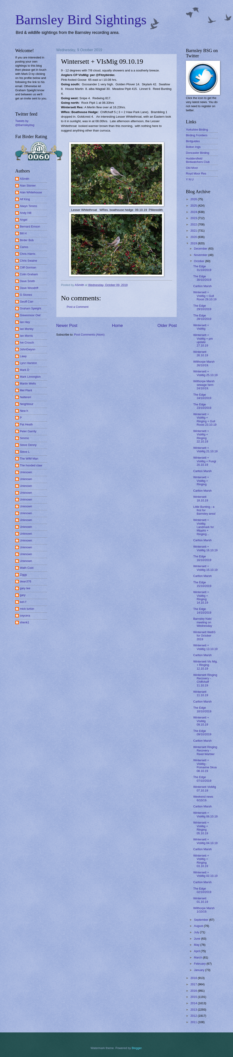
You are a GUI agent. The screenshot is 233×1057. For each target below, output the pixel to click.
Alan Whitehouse (31, 192)
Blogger (137, 1048)
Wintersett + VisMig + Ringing (201, 480)
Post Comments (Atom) (89, 334)
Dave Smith (27, 281)
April (197, 951)
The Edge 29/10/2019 (202, 307)
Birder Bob (27, 240)
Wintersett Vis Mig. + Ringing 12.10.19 (205, 665)
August (199, 926)
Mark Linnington (30, 376)
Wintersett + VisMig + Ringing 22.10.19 (201, 436)
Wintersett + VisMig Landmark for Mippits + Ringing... (203, 527)
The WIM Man (29, 458)
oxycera (25, 615)
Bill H (23, 233)
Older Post (167, 325)
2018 (194, 978)
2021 (194, 230)
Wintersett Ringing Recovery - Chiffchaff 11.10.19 (205, 680)
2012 (194, 1015)
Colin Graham (29, 274)
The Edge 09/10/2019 (202, 732)
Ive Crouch (27, 342)
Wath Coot (26, 567)
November (201, 255)
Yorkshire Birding (197, 129)
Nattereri (25, 397)
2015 (194, 997)
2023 (194, 218)
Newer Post (66, 325)
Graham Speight (30, 308)
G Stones (26, 294)
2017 (194, 984)
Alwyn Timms (28, 206)
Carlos (24, 247)
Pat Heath (26, 424)
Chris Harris (27, 253)
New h (24, 410)
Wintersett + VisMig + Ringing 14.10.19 (201, 597)
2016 (194, 990)
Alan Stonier (28, 185)
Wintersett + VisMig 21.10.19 (205, 449)
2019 (194, 243)
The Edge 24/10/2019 (202, 396)
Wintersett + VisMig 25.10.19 (205, 373)
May (197, 944)
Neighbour (26, 404)
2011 (194, 1022)
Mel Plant (26, 390)
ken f (23, 602)
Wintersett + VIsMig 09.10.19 (201, 721)
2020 (194, 237)
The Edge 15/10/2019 (202, 584)
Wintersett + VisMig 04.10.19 (205, 841)
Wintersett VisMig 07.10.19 (204, 788)
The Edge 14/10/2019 (202, 610)
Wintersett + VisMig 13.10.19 (205, 647)
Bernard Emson (30, 226)
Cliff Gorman (28, 267)
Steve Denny (28, 445)
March (198, 957)
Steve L (25, 451)
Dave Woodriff (29, 288)
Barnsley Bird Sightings (81, 19)
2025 (194, 205)
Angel (23, 219)
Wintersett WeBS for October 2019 (204, 635)
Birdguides (193, 141)
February (200, 963)
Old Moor (192, 167)
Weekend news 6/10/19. (203, 798)
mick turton (27, 608)
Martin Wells (28, 383)
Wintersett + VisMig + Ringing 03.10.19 (201, 861)
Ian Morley (26, 329)
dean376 (25, 581)
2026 (194, 199)
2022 (194, 224)
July (197, 932)
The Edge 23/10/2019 (202, 406)
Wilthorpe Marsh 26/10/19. (204, 363)
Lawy (23, 356)
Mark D (24, 370)
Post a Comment (78, 307)
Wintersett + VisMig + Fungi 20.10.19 (204, 461)
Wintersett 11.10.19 (200, 693)
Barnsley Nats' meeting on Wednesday (202, 622)
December (201, 248)
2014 (194, 1003)
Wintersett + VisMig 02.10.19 (205, 874)
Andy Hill (25, 213)
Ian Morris (26, 335)
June (197, 938)
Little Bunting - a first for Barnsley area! (204, 510)
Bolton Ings (193, 147)
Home (117, 325)
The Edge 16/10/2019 (202, 558)
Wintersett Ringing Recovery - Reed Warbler (205, 750)
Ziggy (23, 574)
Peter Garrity (28, 431)
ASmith (24, 178)
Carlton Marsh (202, 286)
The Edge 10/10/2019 (202, 709)
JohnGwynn (27, 349)
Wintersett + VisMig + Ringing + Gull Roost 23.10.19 (204, 419)
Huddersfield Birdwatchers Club (198, 160)
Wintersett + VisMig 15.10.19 (205, 567)
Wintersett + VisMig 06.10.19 (205, 814)
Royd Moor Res (196, 173)
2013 (194, 1009)
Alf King (25, 199)
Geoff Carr (26, 301)
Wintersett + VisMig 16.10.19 (205, 548)
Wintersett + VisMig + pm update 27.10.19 (203, 340)
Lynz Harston (28, 363)
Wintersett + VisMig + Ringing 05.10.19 (201, 828)
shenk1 (24, 622)
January (199, 970)
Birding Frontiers (196, 135)
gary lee (25, 588)
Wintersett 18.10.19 (200, 498)
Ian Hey (25, 322)
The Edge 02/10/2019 (202, 890)
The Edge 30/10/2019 (202, 278)
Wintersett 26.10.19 (200, 353)
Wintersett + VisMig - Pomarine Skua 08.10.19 (205, 765)
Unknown (26, 472)
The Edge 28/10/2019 (202, 317)
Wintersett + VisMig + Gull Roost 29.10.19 (204, 296)
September (201, 919)
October (199, 261)
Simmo (24, 438)
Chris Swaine (28, 260)
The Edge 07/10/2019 (202, 778)
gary (22, 595)
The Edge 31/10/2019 (202, 268)
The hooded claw (31, 465)
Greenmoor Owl (30, 315)
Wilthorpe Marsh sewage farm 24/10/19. (204, 384)
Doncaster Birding (197, 152)
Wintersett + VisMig (201, 327)
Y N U (190, 179)
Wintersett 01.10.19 (200, 900)
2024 (194, 212)
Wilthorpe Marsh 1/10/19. (204, 909)
